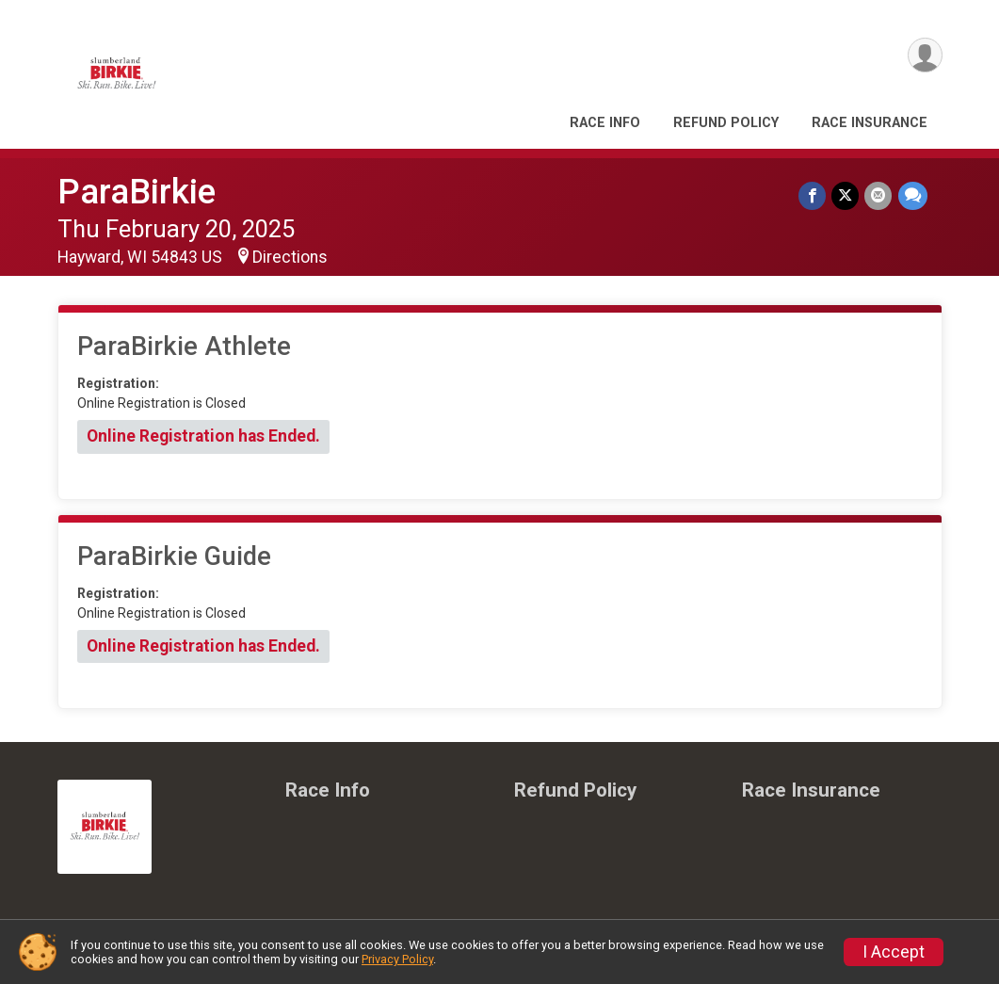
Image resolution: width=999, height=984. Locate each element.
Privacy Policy (397, 959)
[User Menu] (925, 55)
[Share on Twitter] (846, 195)
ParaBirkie (136, 191)
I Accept (893, 952)
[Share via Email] (879, 195)
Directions (290, 257)
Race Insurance (869, 123)
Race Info (605, 123)
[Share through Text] (912, 195)
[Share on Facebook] (813, 195)
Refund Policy (726, 123)
